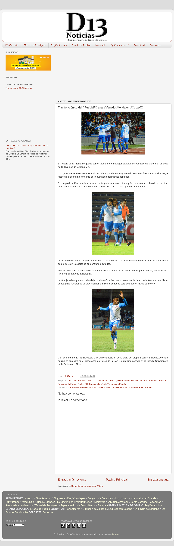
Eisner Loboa (123, 380)
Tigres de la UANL (97, 384)
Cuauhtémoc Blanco (106, 380)
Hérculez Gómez (139, 380)
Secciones (154, 45)
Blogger (115, 534)
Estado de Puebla (81, 45)
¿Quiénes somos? (119, 45)
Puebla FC (83, 384)
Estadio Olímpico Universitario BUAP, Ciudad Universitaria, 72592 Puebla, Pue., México (110, 387)
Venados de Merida (116, 384)
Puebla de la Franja (67, 384)
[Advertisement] (94, 72)
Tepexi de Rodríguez (35, 45)
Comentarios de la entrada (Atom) (87, 486)
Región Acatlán (59, 45)
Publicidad (139, 45)
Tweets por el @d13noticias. (19, 88)
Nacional (100, 45)
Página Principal (117, 479)
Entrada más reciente (72, 479)
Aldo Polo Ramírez (77, 380)
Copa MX (91, 380)
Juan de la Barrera (157, 380)
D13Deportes (12, 45)
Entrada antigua (157, 479)
